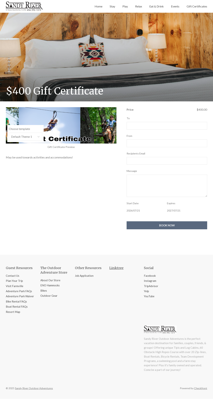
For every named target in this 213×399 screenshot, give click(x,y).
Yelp (146, 291)
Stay (112, 6)
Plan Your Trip (14, 280)
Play (125, 6)
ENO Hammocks (50, 285)
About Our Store (50, 280)
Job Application (84, 275)
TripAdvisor (151, 286)
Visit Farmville (14, 286)
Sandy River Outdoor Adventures (34, 388)
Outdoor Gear (48, 295)
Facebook (150, 275)
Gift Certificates (197, 6)
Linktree (116, 268)
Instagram (150, 280)
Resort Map (13, 311)
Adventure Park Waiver (20, 296)
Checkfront (200, 388)
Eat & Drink (156, 6)
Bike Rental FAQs (16, 301)
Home (98, 6)
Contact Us (12, 275)
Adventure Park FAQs (19, 291)
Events (175, 6)
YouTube (149, 296)
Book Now (167, 225)
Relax (138, 6)
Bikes (43, 290)
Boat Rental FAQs (17, 306)
